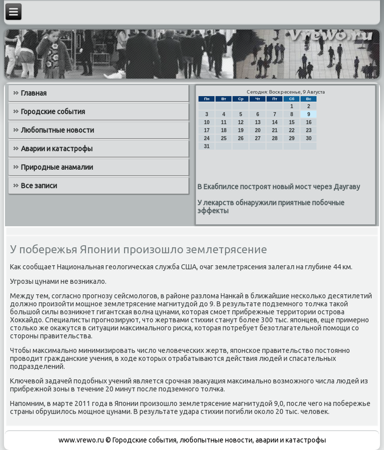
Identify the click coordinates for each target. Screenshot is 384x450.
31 (207, 146)
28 (275, 138)
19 (241, 130)
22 (291, 130)
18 (223, 130)
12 (241, 122)
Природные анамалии (57, 167)
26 (241, 138)
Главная (33, 93)
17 (207, 130)
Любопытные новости (57, 130)
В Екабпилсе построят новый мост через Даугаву (279, 187)
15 (291, 122)
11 (223, 122)
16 (309, 122)
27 (257, 138)
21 (275, 130)
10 (207, 122)
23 (309, 130)
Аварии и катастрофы (56, 149)
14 (275, 122)
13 (257, 122)
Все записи (39, 186)
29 (291, 138)
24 (207, 138)
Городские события (53, 112)
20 (257, 130)
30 (309, 138)
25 (223, 138)
